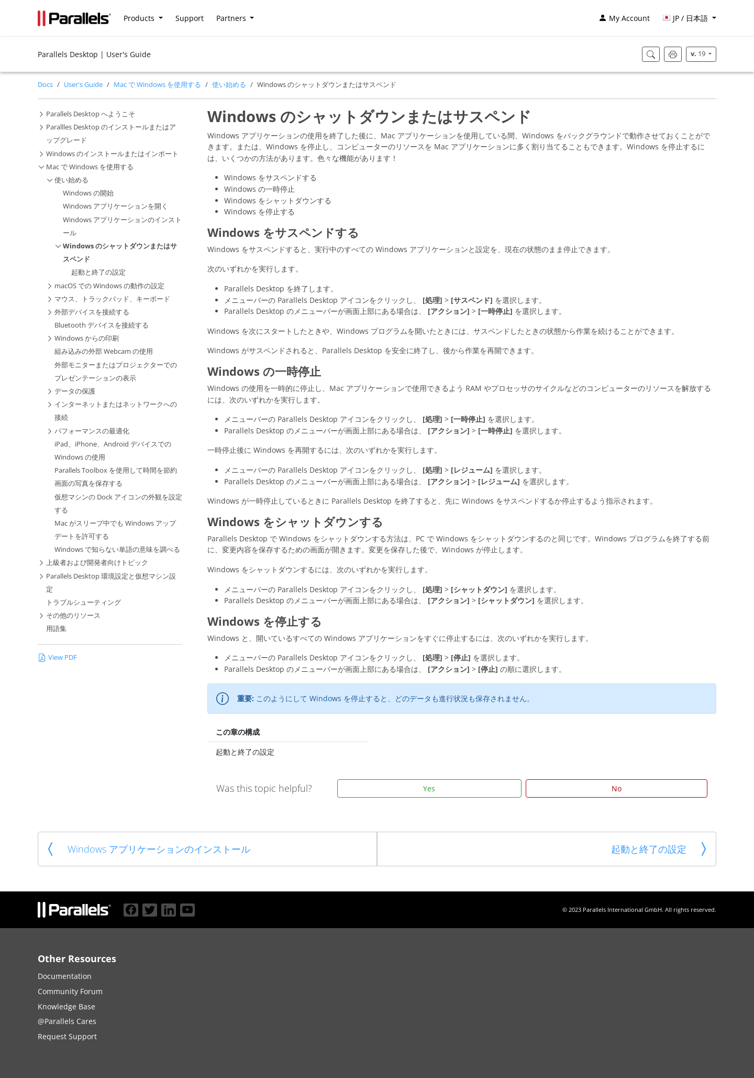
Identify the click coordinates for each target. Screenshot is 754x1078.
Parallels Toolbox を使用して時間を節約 (115, 470)
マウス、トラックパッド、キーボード (112, 299)
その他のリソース (73, 615)
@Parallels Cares (67, 1021)
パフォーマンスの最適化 (91, 431)
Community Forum (70, 991)
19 (699, 53)
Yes (429, 788)
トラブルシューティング (83, 602)
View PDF (57, 657)
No (617, 788)
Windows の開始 (88, 193)
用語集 (56, 628)
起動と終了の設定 (98, 272)
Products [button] (140, 18)
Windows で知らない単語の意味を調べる (117, 549)
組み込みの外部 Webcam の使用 (103, 351)
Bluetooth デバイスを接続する (101, 325)
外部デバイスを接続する (91, 312)
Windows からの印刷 (86, 338)
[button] (689, 18)
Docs (45, 84)
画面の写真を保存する (88, 483)
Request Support (67, 1036)
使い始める (229, 84)
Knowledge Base (66, 1006)
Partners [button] (232, 18)
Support (189, 18)
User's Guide (83, 84)
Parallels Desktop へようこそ (90, 114)
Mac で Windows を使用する (157, 84)
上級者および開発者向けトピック (97, 562)
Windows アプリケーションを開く (115, 206)
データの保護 (74, 391)
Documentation (65, 976)
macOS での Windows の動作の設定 (109, 285)
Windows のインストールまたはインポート (112, 153)
